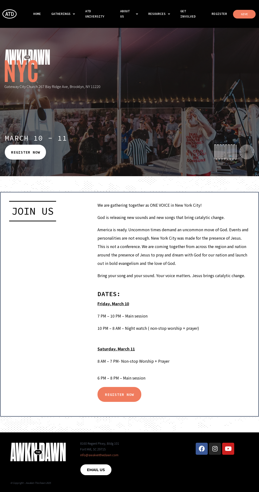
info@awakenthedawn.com (99, 455)
